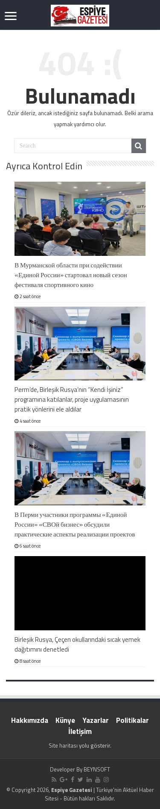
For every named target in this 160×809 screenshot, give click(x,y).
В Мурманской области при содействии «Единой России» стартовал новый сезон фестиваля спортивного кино (71, 275)
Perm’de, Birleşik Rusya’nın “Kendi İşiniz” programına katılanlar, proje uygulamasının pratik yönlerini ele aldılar (72, 399)
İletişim (80, 731)
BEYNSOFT (97, 769)
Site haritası (63, 745)
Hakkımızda (29, 720)
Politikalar (132, 720)
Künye (65, 720)
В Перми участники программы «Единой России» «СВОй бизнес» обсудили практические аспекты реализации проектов (75, 524)
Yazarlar (95, 720)
